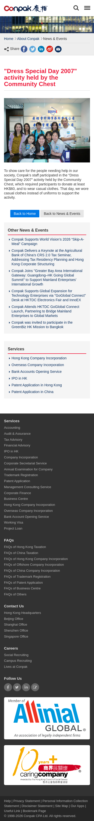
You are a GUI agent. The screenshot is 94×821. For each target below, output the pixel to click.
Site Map (61, 806)
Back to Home (25, 214)
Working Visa (13, 523)
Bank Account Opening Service (26, 517)
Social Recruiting (16, 655)
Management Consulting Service (27, 487)
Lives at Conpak (15, 667)
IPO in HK (19, 378)
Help (8, 801)
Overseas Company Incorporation (38, 365)
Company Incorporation (21, 457)
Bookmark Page (34, 811)
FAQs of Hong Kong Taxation (25, 547)
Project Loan (13, 529)
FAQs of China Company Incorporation (32, 571)
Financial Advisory (17, 445)
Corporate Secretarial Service (25, 463)
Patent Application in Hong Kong (37, 385)
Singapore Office (16, 636)
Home (8, 39)
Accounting (12, 428)
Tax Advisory (13, 439)
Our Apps (77, 806)
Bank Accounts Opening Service (37, 372)
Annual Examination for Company (28, 469)
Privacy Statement (26, 801)
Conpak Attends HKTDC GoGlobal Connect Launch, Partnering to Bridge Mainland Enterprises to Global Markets (45, 311)
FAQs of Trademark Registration (27, 576)
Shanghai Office (15, 625)
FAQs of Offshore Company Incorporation (34, 565)
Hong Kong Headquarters (22, 613)
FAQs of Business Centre (22, 588)
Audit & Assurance (17, 433)
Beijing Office (13, 619)
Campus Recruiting (18, 661)
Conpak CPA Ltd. (36, 816)
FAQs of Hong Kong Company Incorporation (36, 559)
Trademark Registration (21, 475)
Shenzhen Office (16, 631)
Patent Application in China (32, 392)
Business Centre (16, 499)
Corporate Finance (17, 493)
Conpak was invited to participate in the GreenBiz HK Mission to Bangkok (42, 324)
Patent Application (17, 481)
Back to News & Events (62, 214)
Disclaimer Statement (37, 806)
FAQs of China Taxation (21, 553)
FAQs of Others (15, 594)
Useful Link (12, 811)
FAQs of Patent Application (23, 582)
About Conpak (28, 39)
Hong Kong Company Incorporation (39, 358)
